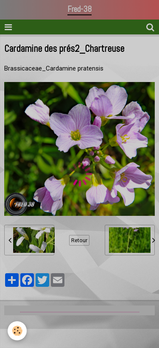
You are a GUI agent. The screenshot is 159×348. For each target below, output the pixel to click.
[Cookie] (17, 330)
